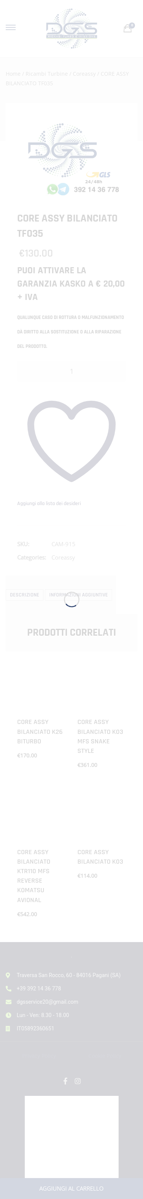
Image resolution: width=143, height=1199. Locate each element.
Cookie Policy (104, 1055)
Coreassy (84, 73)
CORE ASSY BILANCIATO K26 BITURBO (40, 731)
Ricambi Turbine (47, 73)
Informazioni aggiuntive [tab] (78, 595)
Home (13, 73)
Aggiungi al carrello (71, 1188)
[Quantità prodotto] (71, 371)
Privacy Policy (39, 1055)
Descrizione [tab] (24, 595)
